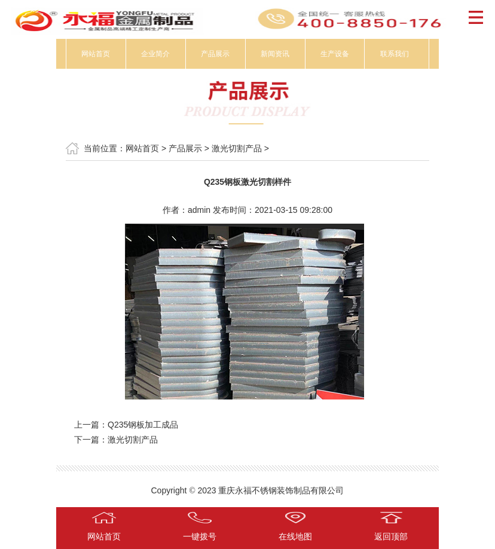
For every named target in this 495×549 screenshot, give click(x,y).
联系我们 (394, 54)
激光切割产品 (237, 148)
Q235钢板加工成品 (143, 424)
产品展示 (215, 54)
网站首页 (95, 54)
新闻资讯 (275, 54)
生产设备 (334, 54)
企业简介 (155, 54)
